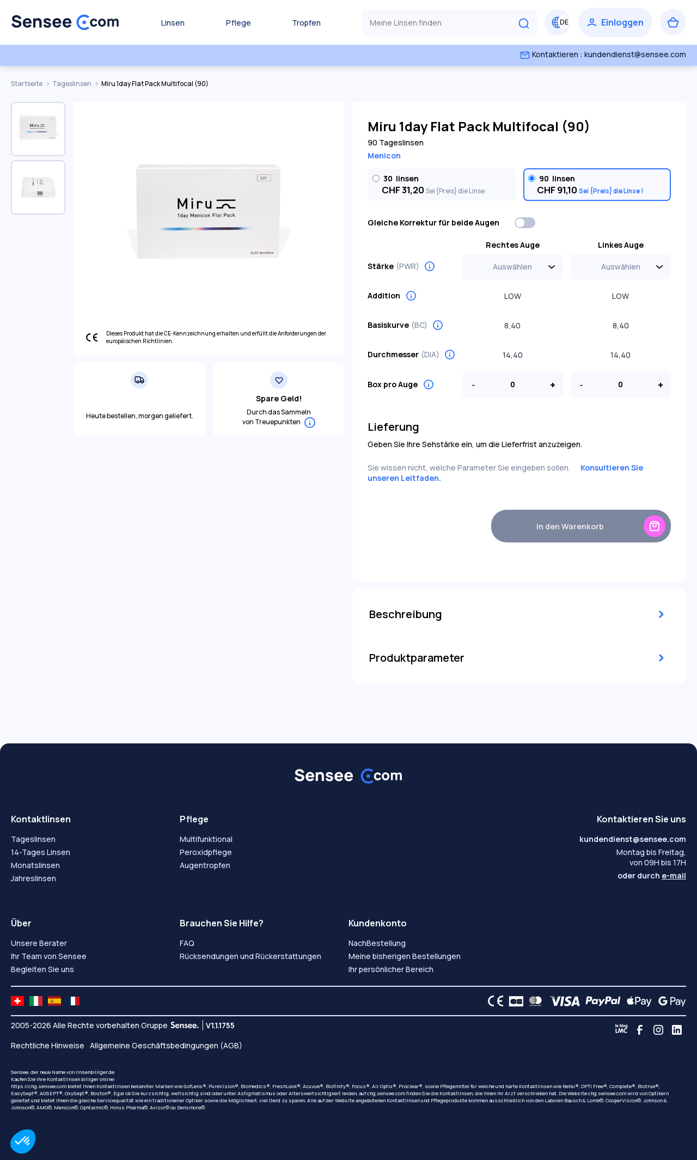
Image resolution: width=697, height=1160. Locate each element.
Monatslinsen (35, 865)
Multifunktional (206, 839)
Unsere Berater (39, 943)
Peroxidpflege (206, 852)
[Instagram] (658, 1029)
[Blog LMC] (621, 1029)
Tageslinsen (72, 83)
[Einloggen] (615, 22)
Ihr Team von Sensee (49, 956)
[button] (23, 1141)
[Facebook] (639, 1029)
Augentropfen (205, 865)
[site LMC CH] (17, 1001)
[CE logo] (492, 1001)
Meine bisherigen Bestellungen (404, 956)
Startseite (27, 83)
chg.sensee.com (386, 1093)
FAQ (187, 943)
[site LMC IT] (35, 1001)
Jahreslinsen (33, 878)
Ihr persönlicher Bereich (390, 969)
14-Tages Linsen (40, 852)
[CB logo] (513, 1001)
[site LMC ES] (54, 1001)
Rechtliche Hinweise (47, 1045)
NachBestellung (377, 943)
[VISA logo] (561, 1001)
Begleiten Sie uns (42, 969)
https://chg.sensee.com (38, 1086)
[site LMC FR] (73, 1001)
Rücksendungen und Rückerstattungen (250, 956)
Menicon (384, 155)
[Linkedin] (676, 1029)
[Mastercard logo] (533, 1001)
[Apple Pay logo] (636, 1001)
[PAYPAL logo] (600, 1001)
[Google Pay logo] (669, 1001)
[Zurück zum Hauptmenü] (65, 22)
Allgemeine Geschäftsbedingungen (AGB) (166, 1045)
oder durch (651, 875)
